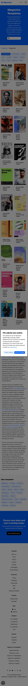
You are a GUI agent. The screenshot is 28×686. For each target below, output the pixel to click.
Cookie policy (13, 347)
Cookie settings (8, 352)
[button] (3, 682)
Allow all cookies (19, 352)
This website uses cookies (12, 333)
